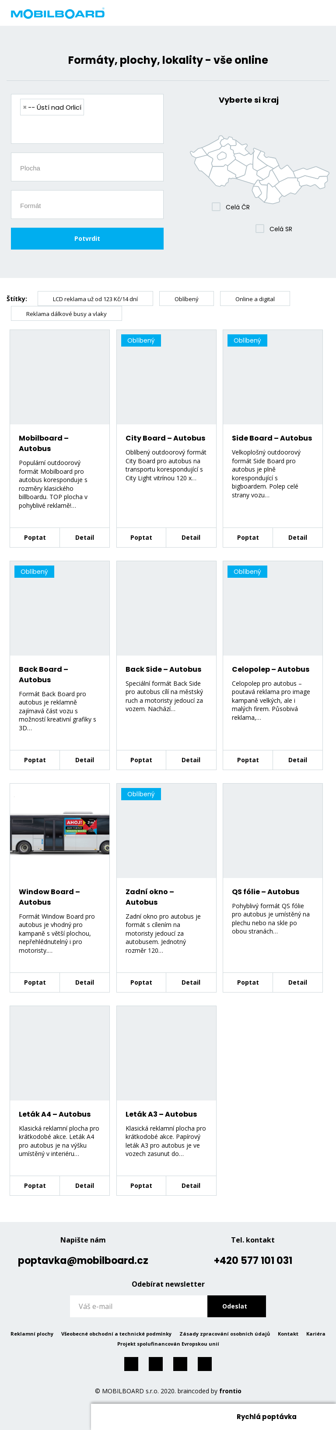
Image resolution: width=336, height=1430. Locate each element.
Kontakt (288, 1333)
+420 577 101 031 (253, 1260)
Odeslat (234, 1306)
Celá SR (281, 229)
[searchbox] (90, 131)
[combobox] (87, 119)
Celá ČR (238, 207)
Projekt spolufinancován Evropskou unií (168, 1343)
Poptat (35, 537)
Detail (84, 537)
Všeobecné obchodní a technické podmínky (116, 1333)
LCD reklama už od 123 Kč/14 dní (95, 299)
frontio (230, 1391)
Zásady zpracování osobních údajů (224, 1333)
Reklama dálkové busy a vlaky (66, 314)
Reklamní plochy (31, 1333)
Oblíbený (187, 299)
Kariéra (316, 1333)
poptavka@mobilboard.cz (83, 1260)
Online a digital (255, 299)
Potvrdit (87, 238)
